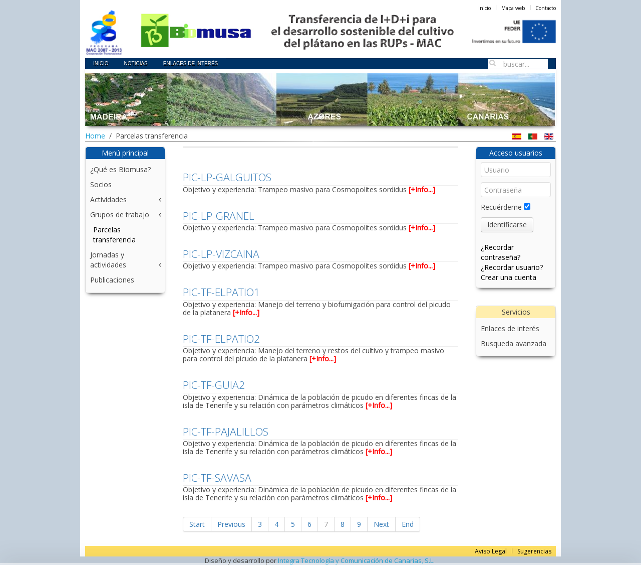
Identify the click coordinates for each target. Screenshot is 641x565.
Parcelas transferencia (114, 234)
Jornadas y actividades (108, 259)
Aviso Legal (491, 551)
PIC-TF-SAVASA (217, 478)
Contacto (545, 8)
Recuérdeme (501, 207)
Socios (101, 184)
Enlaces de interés (510, 328)
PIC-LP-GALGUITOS (227, 177)
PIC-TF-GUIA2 (214, 385)
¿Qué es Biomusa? (120, 169)
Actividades (108, 199)
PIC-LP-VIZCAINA (221, 254)
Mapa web (513, 8)
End (408, 524)
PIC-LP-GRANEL (218, 216)
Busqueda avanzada (513, 343)
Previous (231, 524)
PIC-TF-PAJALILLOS (225, 432)
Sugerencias (534, 551)
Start (197, 524)
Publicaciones (112, 280)
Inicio (484, 8)
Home (95, 135)
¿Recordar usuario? (512, 267)
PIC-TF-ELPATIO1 (221, 292)
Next (381, 524)
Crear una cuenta (508, 277)
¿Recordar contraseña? (500, 252)
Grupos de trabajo (119, 214)
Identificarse (507, 224)
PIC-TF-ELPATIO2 (221, 339)
